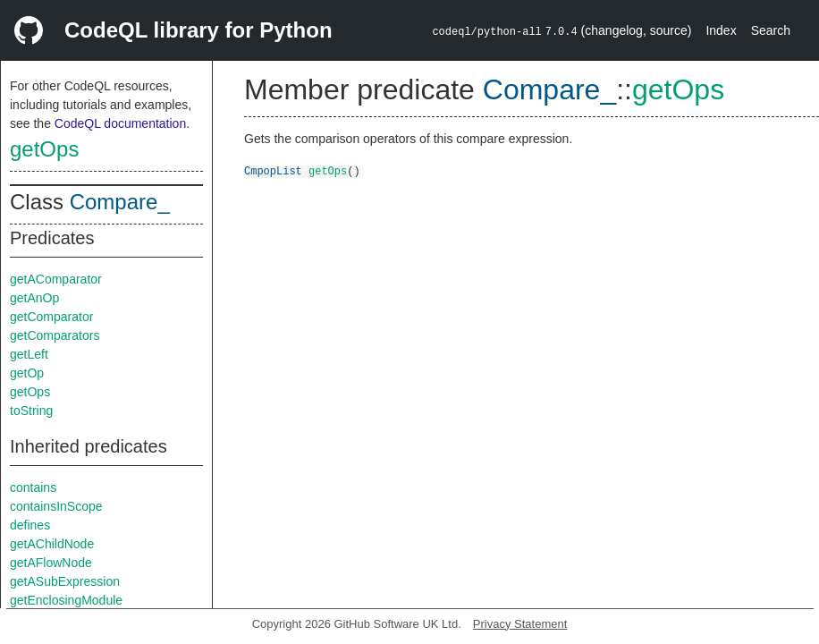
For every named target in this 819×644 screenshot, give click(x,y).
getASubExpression (65, 581)
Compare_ (120, 202)
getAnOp (34, 298)
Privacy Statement (520, 624)
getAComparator (56, 279)
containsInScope (56, 506)
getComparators (54, 335)
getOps (44, 149)
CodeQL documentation (120, 123)
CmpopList (273, 170)
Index (720, 30)
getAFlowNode (51, 562)
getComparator (51, 316)
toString (31, 410)
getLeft (29, 354)
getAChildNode (52, 544)
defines (30, 525)
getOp (27, 373)
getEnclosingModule (66, 600)
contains (33, 487)
